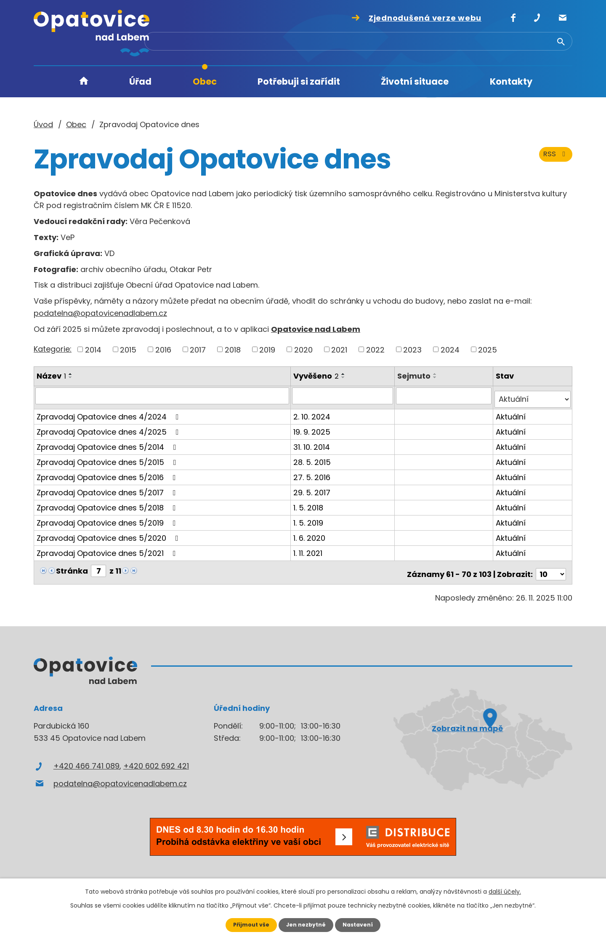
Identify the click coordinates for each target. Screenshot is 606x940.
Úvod (83, 82)
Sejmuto (415, 376)
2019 (267, 349)
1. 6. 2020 (311, 534)
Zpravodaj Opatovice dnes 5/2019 (108, 518)
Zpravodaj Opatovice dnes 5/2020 (109, 534)
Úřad (140, 81)
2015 (128, 349)
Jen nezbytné (306, 924)
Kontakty (511, 81)
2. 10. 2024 (313, 412)
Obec (205, 81)
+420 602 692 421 (156, 758)
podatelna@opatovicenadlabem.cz (100, 313)
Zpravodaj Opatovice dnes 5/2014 (108, 443)
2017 (198, 349)
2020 (303, 349)
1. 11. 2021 (309, 549)
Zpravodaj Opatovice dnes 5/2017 (108, 488)
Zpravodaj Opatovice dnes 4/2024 (109, 412)
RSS (554, 163)
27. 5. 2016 (313, 473)
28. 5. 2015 (313, 458)
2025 (487, 349)
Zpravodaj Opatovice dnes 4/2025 (109, 427)
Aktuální (511, 412)
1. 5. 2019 (309, 518)
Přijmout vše (247, 924)
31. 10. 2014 (313, 443)
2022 (375, 349)
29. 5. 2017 (313, 488)
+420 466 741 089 (86, 758)
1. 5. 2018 (309, 503)
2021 (339, 349)
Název (51, 376)
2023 (412, 349)
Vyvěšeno (317, 376)
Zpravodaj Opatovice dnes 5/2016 (108, 473)
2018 (233, 349)
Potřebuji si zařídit (299, 81)
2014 (93, 349)
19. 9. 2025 (313, 427)
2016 (163, 349)
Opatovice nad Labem (315, 329)
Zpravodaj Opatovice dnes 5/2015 (108, 458)
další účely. (505, 891)
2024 (450, 349)
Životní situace (415, 81)
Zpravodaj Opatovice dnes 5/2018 (108, 503)
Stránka (72, 566)
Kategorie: (53, 349)
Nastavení (362, 924)
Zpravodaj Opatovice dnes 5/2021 (108, 549)
